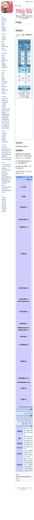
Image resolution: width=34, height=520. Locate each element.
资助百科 (23, 15)
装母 (25, 378)
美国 (17, 372)
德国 (28, 372)
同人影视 (26, 407)
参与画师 (29, 411)
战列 (28, 378)
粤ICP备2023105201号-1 (21, 506)
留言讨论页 (29, 15)
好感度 (28, 391)
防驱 (26, 382)
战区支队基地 (28, 401)
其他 (32, 386)
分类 (17, 435)
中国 (26, 374)
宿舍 (27, 399)
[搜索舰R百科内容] (29, 9)
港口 (30, 384)
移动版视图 (24, 509)
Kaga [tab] (18, 34)
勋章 (25, 397)
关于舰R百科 (23, 502)
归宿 (30, 419)
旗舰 (23, 384)
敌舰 (18, 440)
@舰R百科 (21, 17)
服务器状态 (17, 509)
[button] (4, 211)
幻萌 (25, 492)
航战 (32, 378)
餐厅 (31, 399)
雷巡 (19, 380)
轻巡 (22, 380)
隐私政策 (17, 502)
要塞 (26, 384)
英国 (21, 372)
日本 (24, 372)
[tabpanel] (24, 68)
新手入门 (26, 389)
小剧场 (28, 417)
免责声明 (29, 502)
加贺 (26, 107)
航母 (18, 378)
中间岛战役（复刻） (24, 95)
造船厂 (25, 419)
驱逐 (29, 380)
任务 (31, 389)
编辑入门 (18, 15)
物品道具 (31, 415)
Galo (25, 411)
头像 (28, 397)
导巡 (29, 382)
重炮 (26, 380)
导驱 (22, 382)
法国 (32, 372)
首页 (32, 137)
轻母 (21, 378)
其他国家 (30, 374)
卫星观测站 (27, 403)
